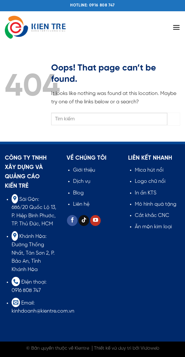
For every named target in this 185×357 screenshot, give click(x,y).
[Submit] (173, 119)
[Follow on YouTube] (95, 220)
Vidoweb (150, 348)
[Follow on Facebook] (72, 220)
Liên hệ (81, 204)
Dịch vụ (81, 181)
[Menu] (176, 27)
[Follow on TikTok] (84, 220)
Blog (78, 193)
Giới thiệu (84, 170)
